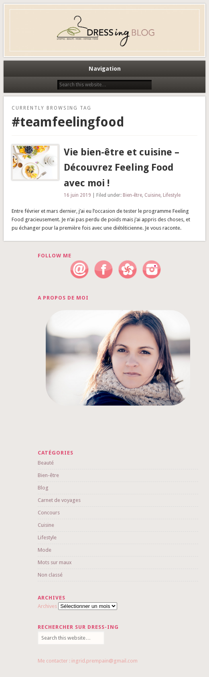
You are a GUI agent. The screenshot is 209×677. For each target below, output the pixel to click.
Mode (44, 550)
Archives (47, 606)
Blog (43, 488)
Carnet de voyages (59, 500)
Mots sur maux (55, 562)
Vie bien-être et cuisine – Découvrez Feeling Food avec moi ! (121, 168)
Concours (49, 513)
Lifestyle (172, 195)
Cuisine (152, 195)
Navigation (105, 68)
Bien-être (132, 195)
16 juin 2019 (77, 195)
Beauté (46, 463)
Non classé (50, 575)
